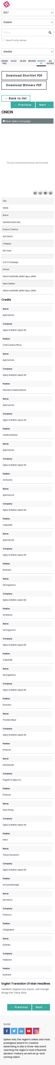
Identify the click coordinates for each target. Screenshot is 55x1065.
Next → (44, 105)
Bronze (32, 60)
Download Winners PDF (24, 85)
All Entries (50, 62)
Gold (14, 60)
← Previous (23, 105)
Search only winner (16, 40)
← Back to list (16, 98)
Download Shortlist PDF (24, 75)
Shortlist (41, 62)
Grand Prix (4, 62)
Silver (23, 60)
